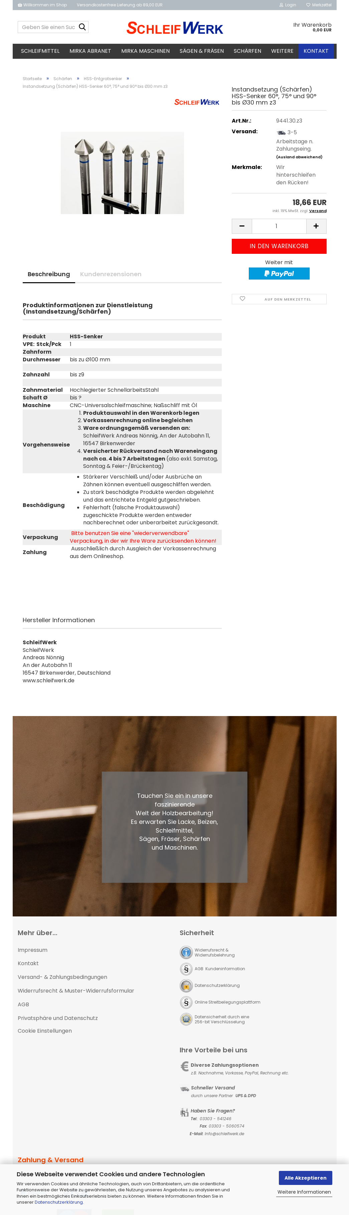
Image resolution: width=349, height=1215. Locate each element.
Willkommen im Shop (42, 5)
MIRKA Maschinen (145, 51)
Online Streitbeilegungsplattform (227, 1004)
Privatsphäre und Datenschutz (58, 1020)
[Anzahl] (279, 228)
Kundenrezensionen (111, 276)
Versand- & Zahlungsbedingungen (62, 979)
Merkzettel (319, 5)
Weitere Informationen (304, 1192)
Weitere (282, 51)
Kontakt (316, 51)
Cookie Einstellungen (45, 1033)
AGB (23, 1006)
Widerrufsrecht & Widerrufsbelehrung (215, 954)
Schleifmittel (40, 51)
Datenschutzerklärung (59, 1202)
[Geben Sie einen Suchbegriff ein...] (82, 27)
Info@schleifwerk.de (224, 1136)
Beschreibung (49, 276)
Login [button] (288, 5)
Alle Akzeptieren (306, 1178)
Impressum (32, 952)
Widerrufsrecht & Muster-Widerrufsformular (76, 993)
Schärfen (247, 51)
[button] (242, 228)
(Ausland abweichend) (299, 159)
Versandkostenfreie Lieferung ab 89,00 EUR (120, 5)
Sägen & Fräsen (202, 51)
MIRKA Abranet (90, 51)
